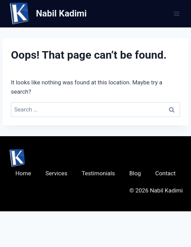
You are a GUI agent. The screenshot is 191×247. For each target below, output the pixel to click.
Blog (135, 173)
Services (56, 173)
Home (23, 173)
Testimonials (98, 173)
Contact (165, 173)
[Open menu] (176, 13)
